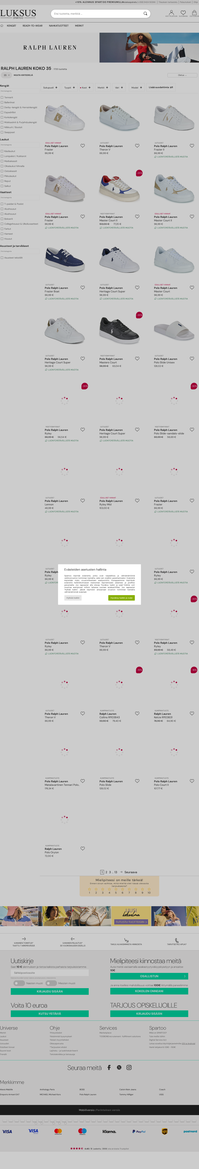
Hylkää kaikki (72, 598)
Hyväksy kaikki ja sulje (122, 598)
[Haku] (145, 14)
